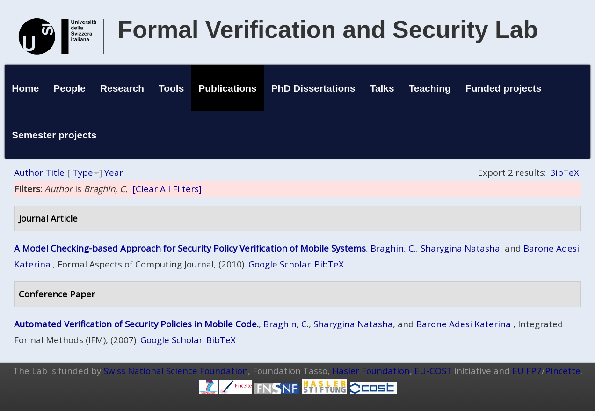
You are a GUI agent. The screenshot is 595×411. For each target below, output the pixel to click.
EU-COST (433, 370)
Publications (227, 88)
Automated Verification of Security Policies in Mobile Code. (136, 324)
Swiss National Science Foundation (175, 370)
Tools (171, 88)
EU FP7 (527, 370)
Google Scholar (279, 264)
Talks (382, 88)
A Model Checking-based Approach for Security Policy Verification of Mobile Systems (190, 248)
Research (122, 88)
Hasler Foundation (371, 370)
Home (25, 88)
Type (83, 172)
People (69, 88)
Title (55, 172)
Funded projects (503, 88)
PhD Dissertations (313, 88)
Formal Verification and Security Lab (328, 29)
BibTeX (564, 172)
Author (28, 172)
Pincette (562, 370)
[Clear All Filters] (167, 189)
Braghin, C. (393, 248)
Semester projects (54, 135)
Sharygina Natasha (460, 248)
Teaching (430, 88)
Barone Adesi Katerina (463, 324)
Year (113, 172)
